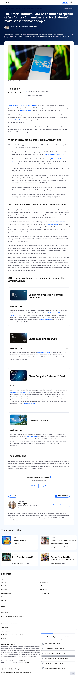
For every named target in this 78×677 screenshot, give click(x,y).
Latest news (43, 585)
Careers (3, 596)
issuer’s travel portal (46, 319)
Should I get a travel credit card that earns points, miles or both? (63, 543)
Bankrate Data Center (6, 593)
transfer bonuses (25, 110)
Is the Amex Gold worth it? (22, 557)
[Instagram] (9, 669)
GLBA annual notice (6, 631)
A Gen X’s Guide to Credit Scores (19, 541)
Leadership (4, 585)
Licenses (3, 638)
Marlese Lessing (18, 547)
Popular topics (43, 589)
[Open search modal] (71, 2)
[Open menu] (75, 2)
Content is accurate (57, 36)
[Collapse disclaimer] (73, 34)
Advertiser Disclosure (68, 8)
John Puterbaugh (33, 26)
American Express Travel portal (54, 154)
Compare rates (44, 582)
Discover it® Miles (31, 436)
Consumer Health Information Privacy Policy (12, 620)
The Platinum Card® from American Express (22, 105)
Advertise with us (44, 593)
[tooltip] (50, 477)
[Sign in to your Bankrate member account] (65, 2)
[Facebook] (2, 669)
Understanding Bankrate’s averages (10, 623)
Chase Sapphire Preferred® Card (20, 392)
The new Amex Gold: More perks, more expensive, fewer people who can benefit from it (63, 560)
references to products (9, 36)
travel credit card (14, 120)
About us (3, 582)
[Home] (6, 2)
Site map (3, 600)
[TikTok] (19, 669)
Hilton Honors (59, 222)
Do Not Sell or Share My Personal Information (12, 616)
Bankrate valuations (51, 224)
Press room (4, 589)
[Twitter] (6, 669)
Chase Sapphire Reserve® (44, 352)
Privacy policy (4, 609)
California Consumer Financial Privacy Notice (12, 634)
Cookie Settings (5, 612)
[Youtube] (15, 669)
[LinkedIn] (12, 669)
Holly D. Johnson (56, 547)
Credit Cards (7, 8)
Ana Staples (19, 26)
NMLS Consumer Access (26, 661)
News (12, 8)
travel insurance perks (29, 403)
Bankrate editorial (26, 34)
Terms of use (4, 627)
